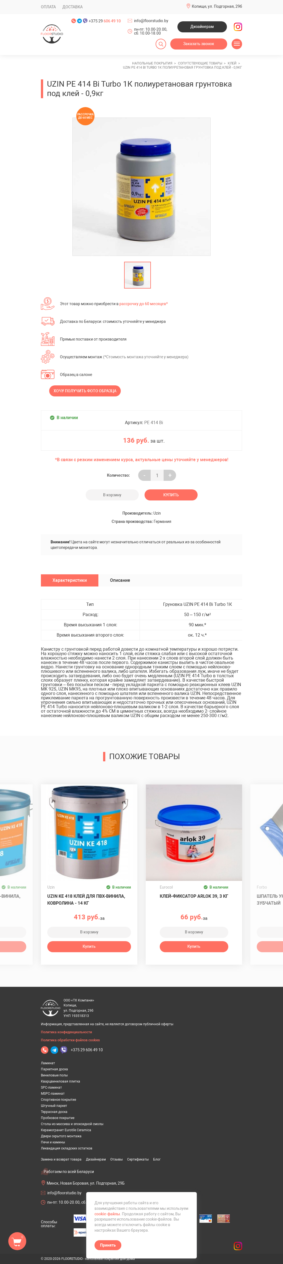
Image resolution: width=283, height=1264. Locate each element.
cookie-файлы (107, 1214)
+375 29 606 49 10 (87, 1050)
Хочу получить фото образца (85, 391)
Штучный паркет (54, 1106)
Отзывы (116, 1159)
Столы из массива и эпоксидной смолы (72, 1124)
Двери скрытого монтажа (61, 1136)
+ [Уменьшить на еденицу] (170, 475)
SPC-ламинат (51, 1087)
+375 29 (105, 21)
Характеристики (70, 580)
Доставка (72, 7)
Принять (108, 1245)
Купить (171, 495)
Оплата (48, 7)
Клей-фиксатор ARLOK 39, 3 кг (194, 896)
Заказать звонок (198, 43)
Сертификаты (138, 1159)
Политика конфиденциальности (66, 1032)
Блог (157, 1159)
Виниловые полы (54, 1075)
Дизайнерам (202, 26)
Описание (120, 580)
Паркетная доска (54, 1069)
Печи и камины (53, 1142)
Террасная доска (54, 1112)
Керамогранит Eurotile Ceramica (66, 1130)
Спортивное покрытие (58, 1100)
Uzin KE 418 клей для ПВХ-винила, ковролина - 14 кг (86, 900)
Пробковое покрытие (57, 1118)
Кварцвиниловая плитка (60, 1081)
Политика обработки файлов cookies (70, 1040)
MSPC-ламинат (53, 1094)
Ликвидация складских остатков (66, 1148)
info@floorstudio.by (151, 21)
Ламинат (48, 1063)
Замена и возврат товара (61, 1159)
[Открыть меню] (237, 44)
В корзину (112, 495)
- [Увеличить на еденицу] (144, 475)
